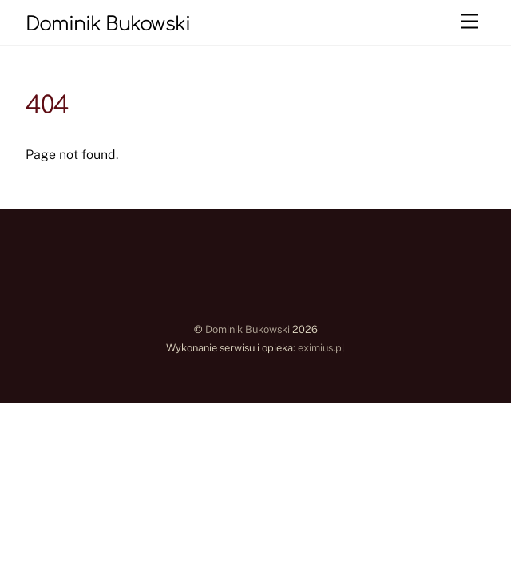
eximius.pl (321, 348)
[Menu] (469, 22)
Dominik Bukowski (247, 329)
